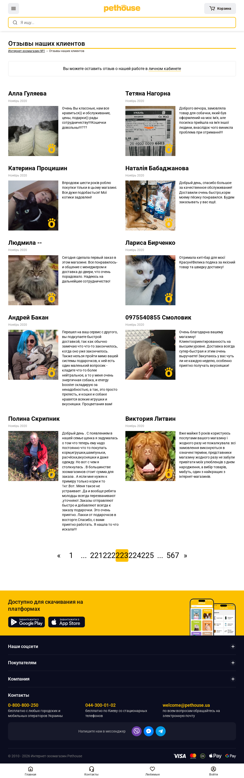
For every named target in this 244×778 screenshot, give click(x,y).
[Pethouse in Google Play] (26, 622)
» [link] (185, 555)
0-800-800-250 (23, 705)
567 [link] (172, 555)
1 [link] (71, 555)
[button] (13, 8)
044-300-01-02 (100, 705)
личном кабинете (165, 68)
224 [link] (134, 555)
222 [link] (109, 555)
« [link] (59, 555)
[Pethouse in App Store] (66, 622)
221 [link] (96, 555)
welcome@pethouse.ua (186, 705)
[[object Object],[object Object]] (30, 771)
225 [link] (147, 555)
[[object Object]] (220, 8)
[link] (122, 8)
